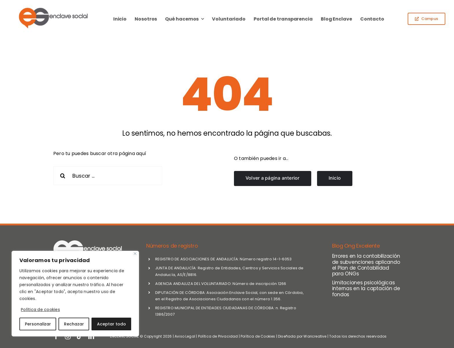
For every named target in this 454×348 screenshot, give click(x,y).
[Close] (135, 253)
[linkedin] (91, 336)
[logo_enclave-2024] (52, 8)
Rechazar (74, 324)
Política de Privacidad (218, 336)
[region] (75, 293)
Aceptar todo (111, 324)
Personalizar (38, 324)
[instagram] (68, 336)
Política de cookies (40, 309)
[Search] (62, 175)
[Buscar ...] (107, 175)
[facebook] (56, 336)
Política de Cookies (258, 336)
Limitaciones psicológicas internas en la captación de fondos (366, 288)
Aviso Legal (185, 336)
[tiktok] (79, 336)
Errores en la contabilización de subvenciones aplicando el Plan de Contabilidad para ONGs (366, 265)
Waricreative (314, 336)
